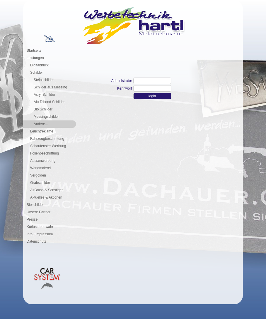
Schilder (36, 72)
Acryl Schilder (44, 95)
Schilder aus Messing (50, 87)
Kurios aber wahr (40, 227)
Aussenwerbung (42, 161)
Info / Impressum (40, 234)
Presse (32, 219)
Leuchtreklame (41, 131)
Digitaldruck (39, 65)
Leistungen (35, 58)
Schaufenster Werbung (48, 146)
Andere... (41, 124)
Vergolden (38, 175)
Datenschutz (36, 241)
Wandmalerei (40, 168)
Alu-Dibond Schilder (49, 102)
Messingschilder (46, 117)
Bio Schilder (43, 109)
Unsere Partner (38, 212)
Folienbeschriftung (44, 153)
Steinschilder (44, 80)
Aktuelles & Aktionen (46, 197)
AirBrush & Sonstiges (46, 190)
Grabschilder (40, 183)
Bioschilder (35, 205)
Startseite (34, 50)
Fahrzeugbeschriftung (47, 139)
